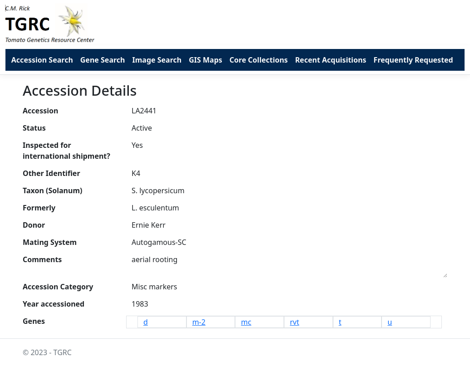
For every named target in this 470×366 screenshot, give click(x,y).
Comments (42, 259)
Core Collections (259, 60)
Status (34, 128)
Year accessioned (53, 304)
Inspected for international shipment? (66, 150)
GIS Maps (205, 60)
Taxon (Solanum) (52, 190)
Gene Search (102, 60)
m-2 (199, 322)
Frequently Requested (413, 60)
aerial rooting (289, 264)
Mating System (50, 242)
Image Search (156, 60)
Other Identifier (51, 173)
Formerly (39, 208)
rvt (294, 322)
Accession (40, 111)
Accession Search (42, 60)
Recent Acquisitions (330, 60)
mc (246, 322)
